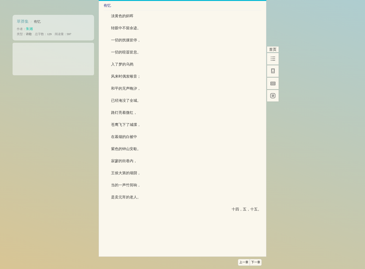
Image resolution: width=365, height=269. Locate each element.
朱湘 (29, 29)
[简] (273, 96)
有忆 (37, 21)
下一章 (255, 262)
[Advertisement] (53, 57)
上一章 (243, 262)
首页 (273, 49)
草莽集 (23, 21)
